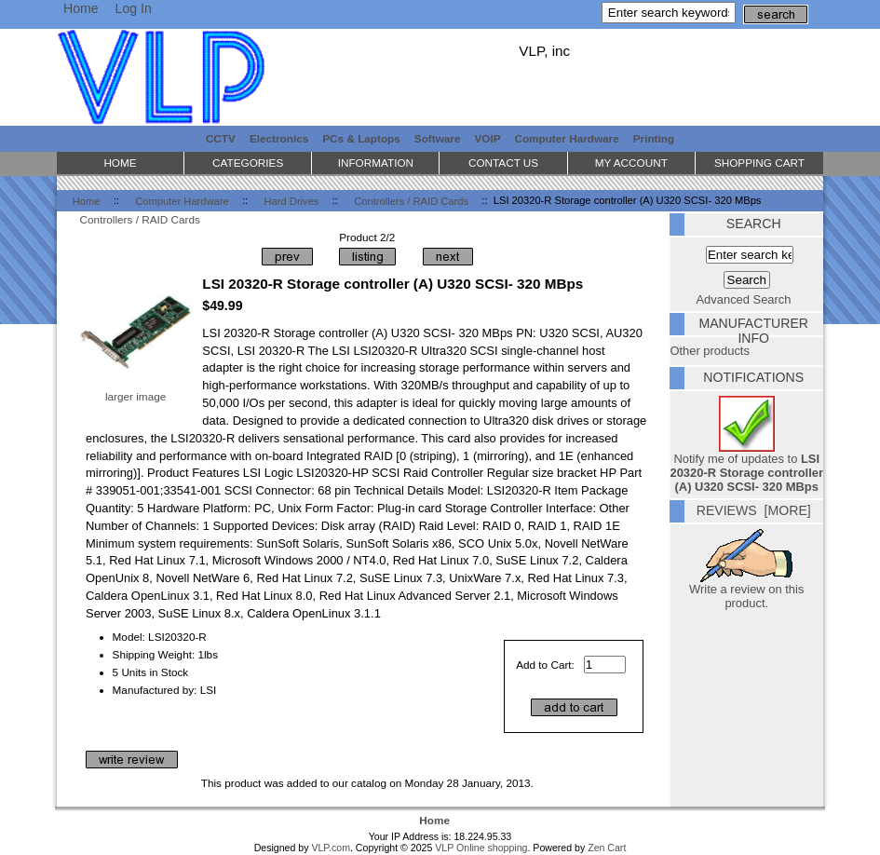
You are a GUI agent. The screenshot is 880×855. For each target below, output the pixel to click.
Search (753, 223)
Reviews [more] (754, 510)
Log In (133, 8)
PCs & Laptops (361, 138)
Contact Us (503, 162)
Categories (247, 162)
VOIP (488, 138)
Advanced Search (744, 299)
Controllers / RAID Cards (411, 200)
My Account (631, 162)
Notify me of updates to (746, 467)
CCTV (221, 138)
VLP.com (330, 847)
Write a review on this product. (746, 590)
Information (375, 162)
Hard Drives (291, 200)
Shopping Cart (759, 162)
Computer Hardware (181, 200)
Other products (709, 351)
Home (81, 8)
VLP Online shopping (481, 847)
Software (437, 138)
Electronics (279, 138)
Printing (653, 138)
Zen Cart (607, 847)
